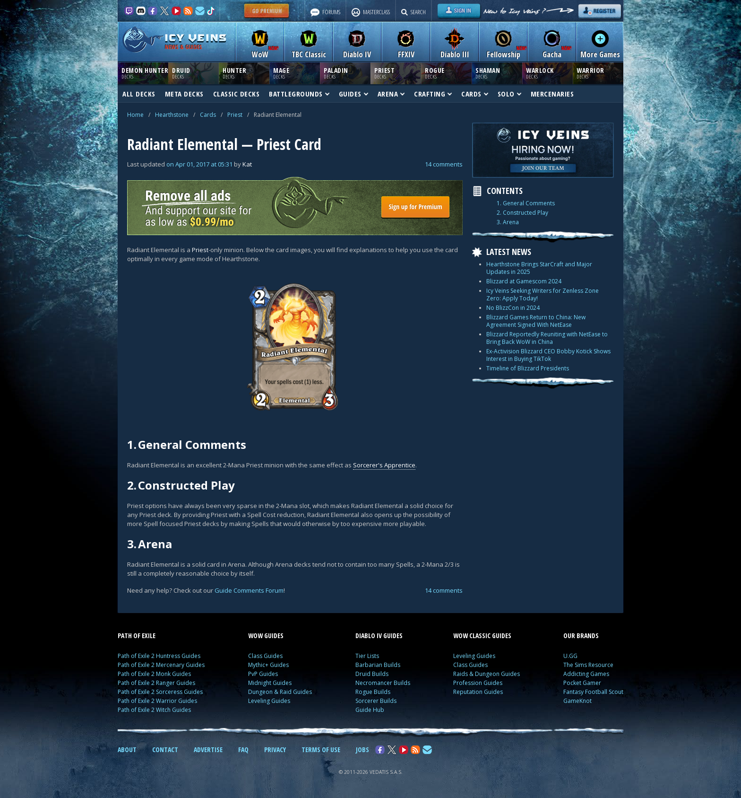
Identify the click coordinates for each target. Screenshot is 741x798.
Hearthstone (172, 115)
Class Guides (265, 656)
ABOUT (127, 749)
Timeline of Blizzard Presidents (527, 368)
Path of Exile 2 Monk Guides (154, 674)
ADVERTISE (208, 749)
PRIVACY (275, 749)
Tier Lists (367, 656)
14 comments (444, 164)
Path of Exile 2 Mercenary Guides (161, 665)
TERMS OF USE (321, 749)
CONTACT (165, 749)
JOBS (362, 749)
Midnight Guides (270, 683)
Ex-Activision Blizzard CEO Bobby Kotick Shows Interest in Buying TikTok (548, 355)
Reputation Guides (478, 692)
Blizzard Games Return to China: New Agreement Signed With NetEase (536, 321)
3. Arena (508, 222)
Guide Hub (369, 710)
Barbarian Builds (377, 665)
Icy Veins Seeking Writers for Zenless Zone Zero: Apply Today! (542, 294)
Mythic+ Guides (268, 665)
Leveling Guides (269, 701)
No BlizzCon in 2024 (513, 308)
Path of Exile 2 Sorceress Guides (160, 692)
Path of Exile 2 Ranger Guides (156, 683)
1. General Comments (526, 203)
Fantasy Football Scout (593, 692)
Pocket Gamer (582, 683)
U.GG (570, 656)
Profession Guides (477, 683)
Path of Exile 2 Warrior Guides (157, 701)
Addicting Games (586, 674)
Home (135, 115)
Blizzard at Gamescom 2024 (523, 281)
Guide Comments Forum (249, 590)
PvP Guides (263, 674)
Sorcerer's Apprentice (384, 465)
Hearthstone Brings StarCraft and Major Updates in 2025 (539, 268)
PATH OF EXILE (136, 635)
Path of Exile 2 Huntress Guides (159, 656)
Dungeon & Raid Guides (280, 692)
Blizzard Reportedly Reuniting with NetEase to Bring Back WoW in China (547, 338)
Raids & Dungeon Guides (486, 674)
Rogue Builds (372, 692)
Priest (234, 115)
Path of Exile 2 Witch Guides (154, 710)
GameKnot (577, 701)
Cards (208, 115)
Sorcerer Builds (375, 701)
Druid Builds (371, 674)
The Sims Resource (588, 665)
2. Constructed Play (522, 213)
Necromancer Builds (382, 683)
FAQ (243, 749)
